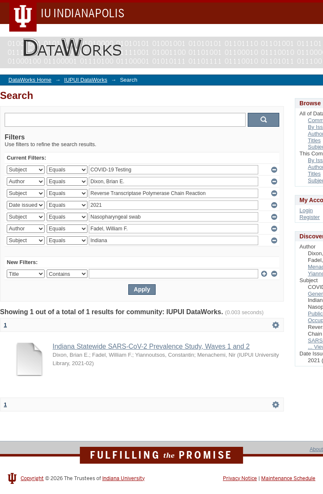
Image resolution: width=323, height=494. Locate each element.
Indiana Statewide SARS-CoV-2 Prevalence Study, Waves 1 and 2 (151, 346)
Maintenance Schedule (288, 478)
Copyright (32, 478)
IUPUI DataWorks (85, 80)
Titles (314, 140)
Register (309, 217)
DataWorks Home (29, 80)
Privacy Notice (240, 478)
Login (306, 210)
